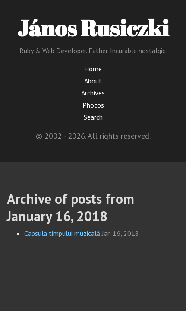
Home (93, 68)
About (93, 80)
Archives (93, 93)
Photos (93, 105)
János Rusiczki (93, 28)
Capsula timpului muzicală (62, 233)
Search (93, 117)
